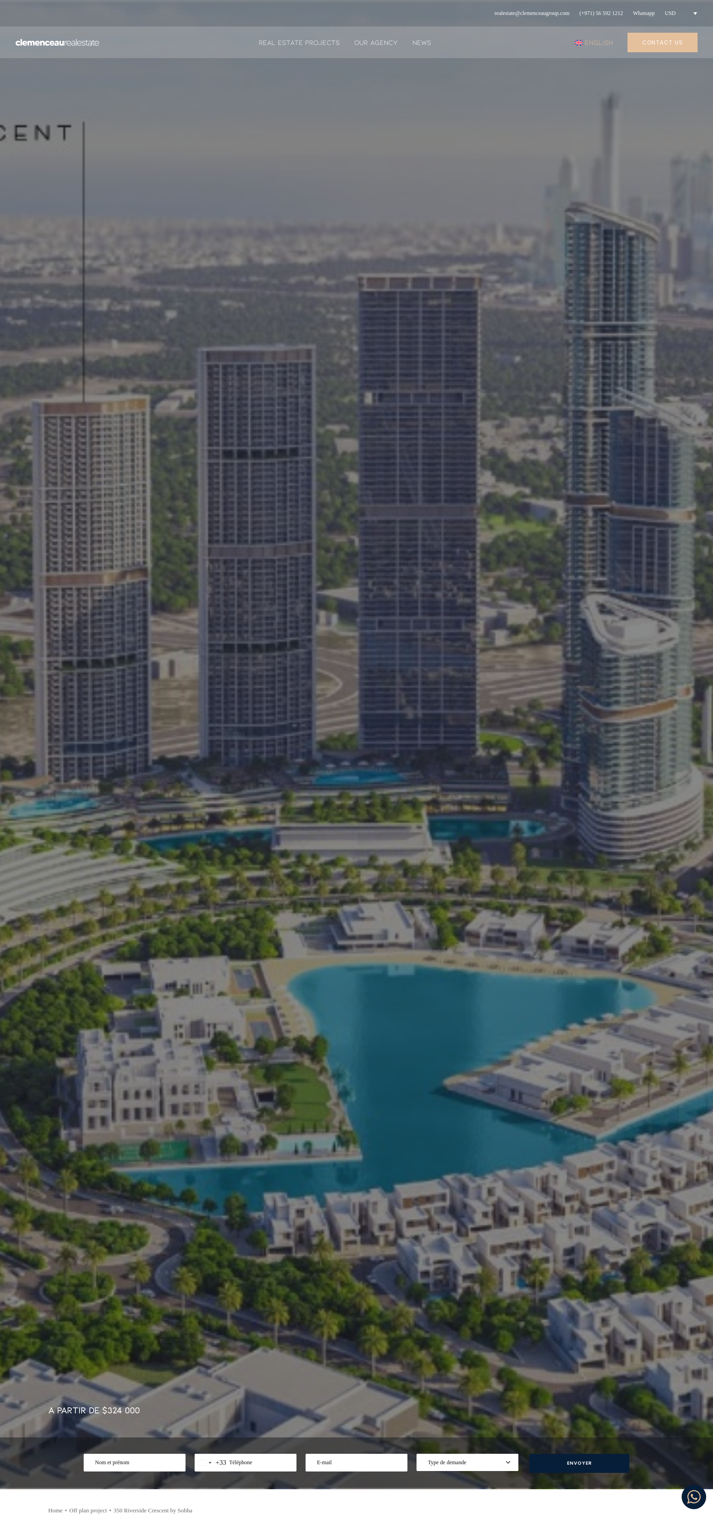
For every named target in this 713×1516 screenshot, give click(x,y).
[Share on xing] (645, 390)
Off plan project (88, 321)
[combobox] (210, 273)
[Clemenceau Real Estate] (57, 42)
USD (670, 13)
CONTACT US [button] (43, 614)
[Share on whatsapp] (622, 390)
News (421, 42)
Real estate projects (299, 42)
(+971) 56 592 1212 (601, 13)
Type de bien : (140, 1147)
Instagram (569, 1392)
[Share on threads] (586, 390)
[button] (129, 1156)
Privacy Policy (431, 1407)
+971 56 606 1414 (92, 1400)
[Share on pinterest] (598, 390)
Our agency (376, 42)
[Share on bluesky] (633, 390)
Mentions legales (435, 1392)
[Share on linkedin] (610, 390)
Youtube (566, 1407)
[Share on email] (657, 390)
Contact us (425, 1423)
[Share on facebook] (562, 390)
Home (55, 321)
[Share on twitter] (574, 390)
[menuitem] (532, 13)
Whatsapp (644, 13)
